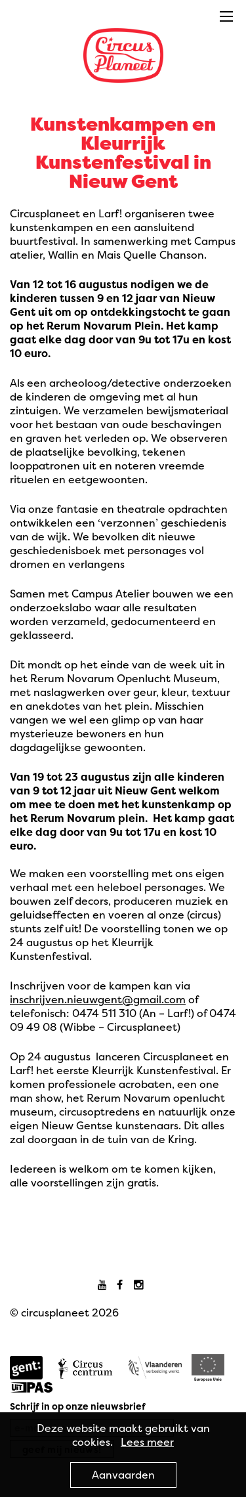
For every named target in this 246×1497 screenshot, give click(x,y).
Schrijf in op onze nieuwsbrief (78, 1406)
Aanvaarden (123, 1474)
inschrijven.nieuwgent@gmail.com (98, 999)
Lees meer (147, 1442)
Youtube (105, 1285)
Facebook (123, 1285)
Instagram (140, 1285)
